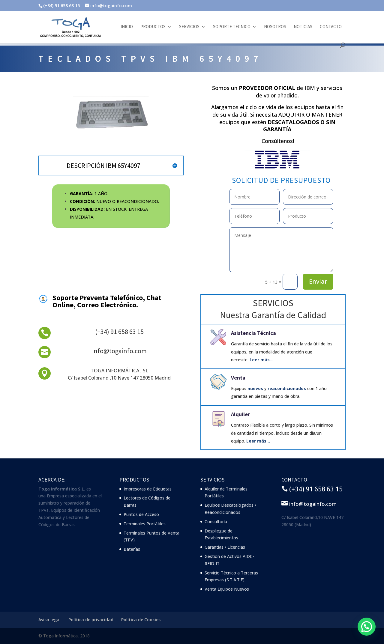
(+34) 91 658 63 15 (119, 331)
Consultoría (216, 521)
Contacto (331, 27)
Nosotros (275, 27)
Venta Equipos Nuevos (227, 589)
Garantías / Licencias (225, 547)
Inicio (127, 27)
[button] (367, 627)
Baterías (132, 549)
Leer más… (261, 359)
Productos (153, 27)
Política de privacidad (90, 619)
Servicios (189, 27)
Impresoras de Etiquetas (148, 489)
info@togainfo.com (119, 351)
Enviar (318, 281)
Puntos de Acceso (141, 514)
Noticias (303, 27)
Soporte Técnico (231, 27)
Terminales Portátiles (145, 523)
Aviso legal (49, 619)
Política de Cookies (140, 619)
